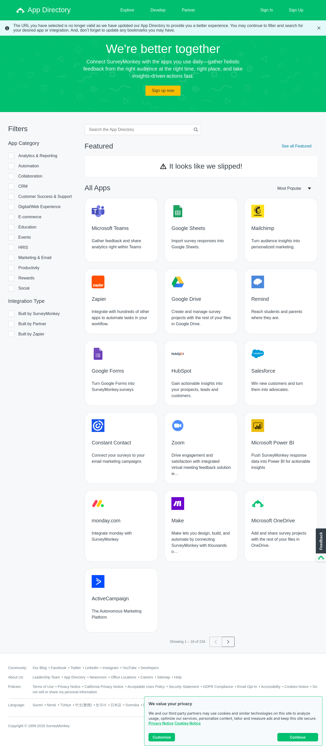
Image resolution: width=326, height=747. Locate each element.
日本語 (116, 705)
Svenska (132, 705)
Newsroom (98, 677)
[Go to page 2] (228, 642)
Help (178, 677)
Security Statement (184, 687)
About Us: (16, 677)
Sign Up (296, 10)
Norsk (51, 705)
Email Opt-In (247, 687)
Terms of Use (43, 687)
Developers (150, 668)
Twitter (76, 668)
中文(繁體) (83, 705)
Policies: (14, 687)
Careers (146, 677)
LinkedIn (92, 668)
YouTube (130, 668)
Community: (17, 668)
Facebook (58, 668)
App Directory (75, 677)
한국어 (101, 705)
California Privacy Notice (104, 687)
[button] (320, 545)
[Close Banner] (319, 28)
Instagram (110, 668)
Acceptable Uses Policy (146, 687)
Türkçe (65, 705)
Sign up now (163, 90)
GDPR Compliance (218, 687)
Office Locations (123, 677)
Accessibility (270, 687)
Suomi (38, 705)
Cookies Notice (187, 723)
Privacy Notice (160, 723)
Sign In (266, 10)
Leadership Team (46, 677)
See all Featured (296, 146)
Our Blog (40, 668)
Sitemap (163, 677)
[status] (163, 28)
